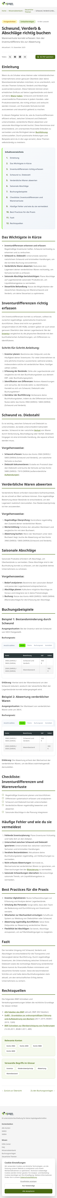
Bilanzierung (32, 869)
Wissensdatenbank (16, 11)
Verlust (37, 430)
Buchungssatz (38, 645)
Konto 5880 (37, 1046)
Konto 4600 (11, 1051)
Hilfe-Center (6, 1144)
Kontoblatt (48, 645)
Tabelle (22, 645)
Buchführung (42, 132)
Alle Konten (6, 1128)
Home (4, 11)
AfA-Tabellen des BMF (14, 1012)
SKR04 (4, 1134)
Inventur (6, 333)
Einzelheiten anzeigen (28, 1181)
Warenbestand (12, 1073)
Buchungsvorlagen (9, 1153)
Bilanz (13, 95)
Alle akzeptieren (28, 1191)
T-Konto (29, 645)
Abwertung (42, 1068)
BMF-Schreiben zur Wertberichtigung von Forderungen (30, 1025)
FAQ (3, 1147)
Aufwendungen (12, 474)
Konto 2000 (24, 1046)
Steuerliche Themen (29, 11)
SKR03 (4, 1131)
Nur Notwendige (28, 1186)
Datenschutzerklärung (28, 1177)
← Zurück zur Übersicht (12, 1090)
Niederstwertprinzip (25, 1068)
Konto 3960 (11, 1046)
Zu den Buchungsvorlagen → (43, 1090)
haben (19, 95)
